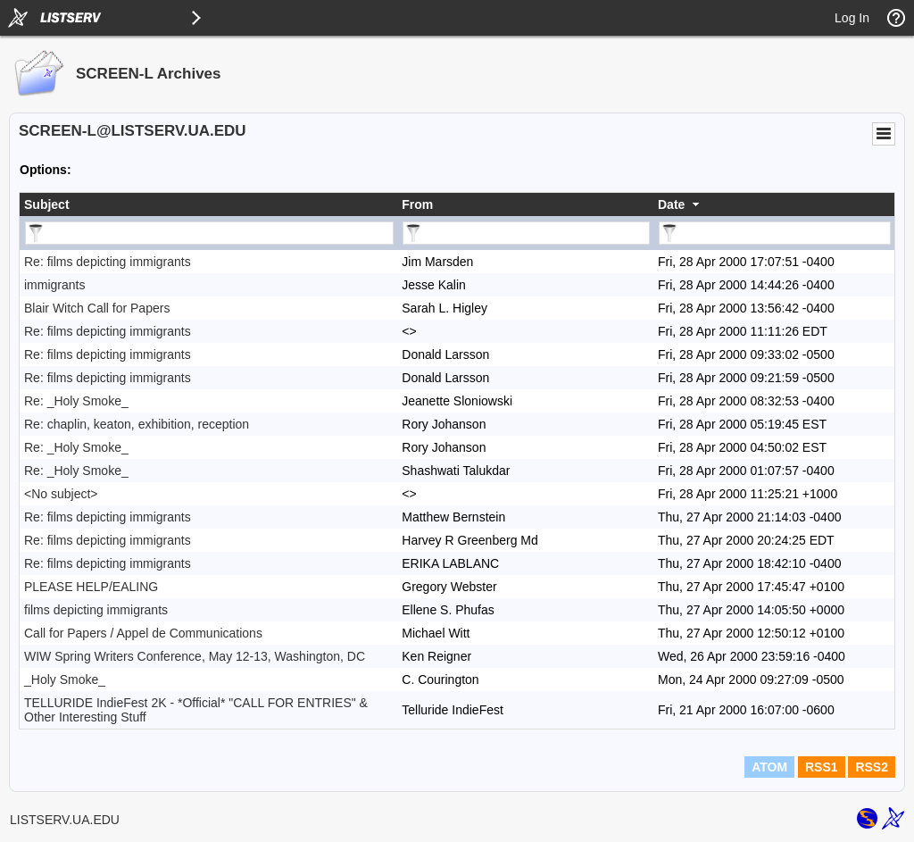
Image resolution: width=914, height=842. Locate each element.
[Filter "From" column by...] (526, 233)
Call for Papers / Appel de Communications (143, 633)
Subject (47, 204)
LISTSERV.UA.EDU (65, 820)
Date (671, 204)
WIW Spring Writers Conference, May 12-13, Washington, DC (194, 656)
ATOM (769, 767)
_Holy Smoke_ (64, 679)
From (417, 204)
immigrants (54, 285)
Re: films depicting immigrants (107, 261)
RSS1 (821, 767)
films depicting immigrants (96, 610)
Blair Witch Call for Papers (97, 308)
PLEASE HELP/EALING (91, 586)
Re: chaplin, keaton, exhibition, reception (136, 424)
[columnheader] (208, 204)
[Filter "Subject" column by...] (209, 233)
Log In (852, 18)
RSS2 (871, 767)
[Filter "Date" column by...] (775, 233)
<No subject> (61, 494)
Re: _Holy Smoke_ (76, 401)
